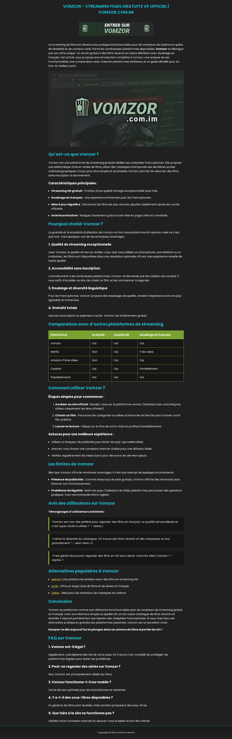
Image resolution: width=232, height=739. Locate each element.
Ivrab (54, 586)
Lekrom (56, 579)
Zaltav (55, 593)
